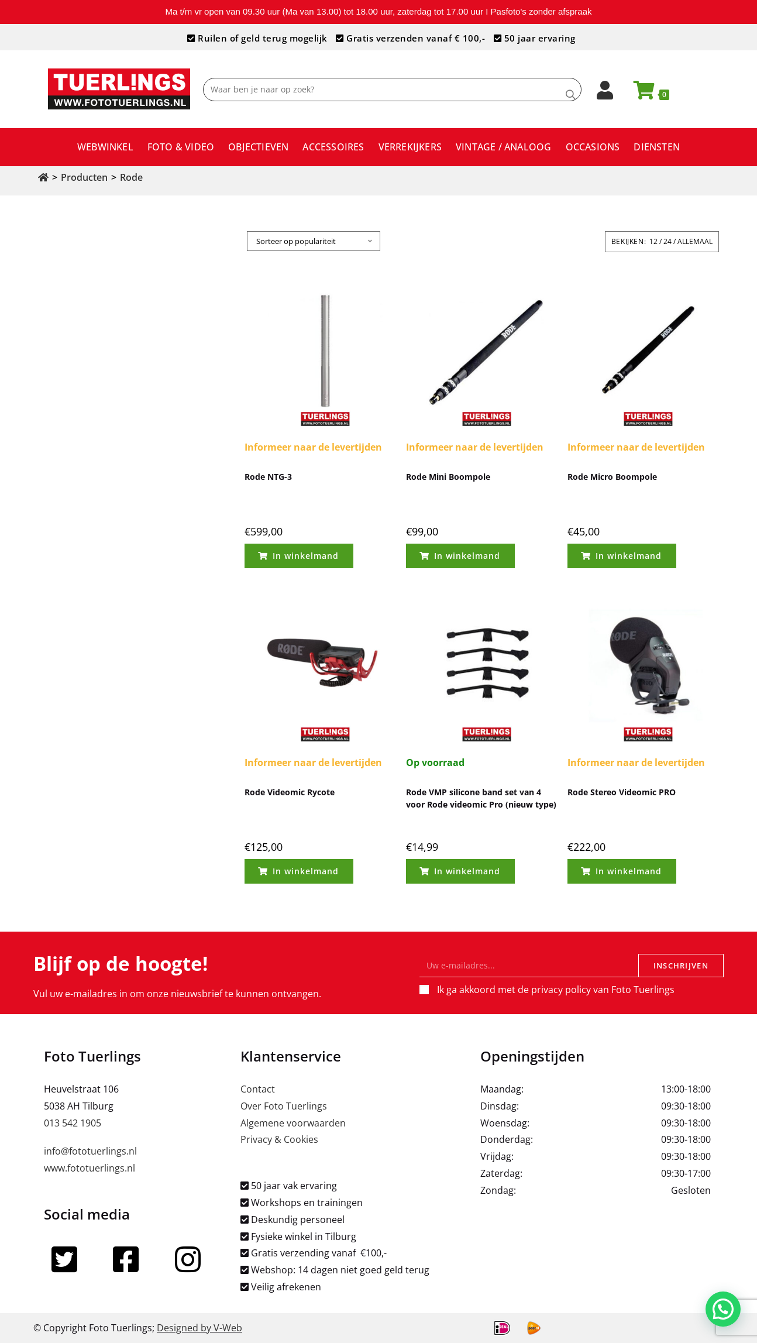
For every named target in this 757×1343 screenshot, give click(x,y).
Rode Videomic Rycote (290, 792)
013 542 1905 (72, 1123)
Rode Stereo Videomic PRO (621, 792)
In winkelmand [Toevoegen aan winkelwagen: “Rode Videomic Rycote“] (306, 871)
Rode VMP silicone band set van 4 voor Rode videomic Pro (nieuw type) (481, 798)
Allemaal (695, 241)
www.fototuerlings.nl (89, 1168)
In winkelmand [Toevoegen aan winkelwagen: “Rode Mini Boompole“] (467, 555)
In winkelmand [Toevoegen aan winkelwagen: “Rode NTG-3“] (306, 555)
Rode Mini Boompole (448, 476)
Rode (131, 177)
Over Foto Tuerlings (283, 1106)
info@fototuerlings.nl (90, 1151)
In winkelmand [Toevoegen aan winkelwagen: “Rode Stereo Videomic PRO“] (629, 871)
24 (667, 241)
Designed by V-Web (199, 1327)
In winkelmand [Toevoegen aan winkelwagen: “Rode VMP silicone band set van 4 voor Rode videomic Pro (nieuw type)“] (467, 871)
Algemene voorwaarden (293, 1123)
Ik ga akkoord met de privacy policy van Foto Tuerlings (556, 989)
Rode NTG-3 (268, 476)
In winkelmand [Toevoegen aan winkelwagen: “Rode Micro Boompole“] (629, 555)
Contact (257, 1089)
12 (653, 241)
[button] (723, 1309)
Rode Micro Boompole (612, 476)
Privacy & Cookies (279, 1139)
